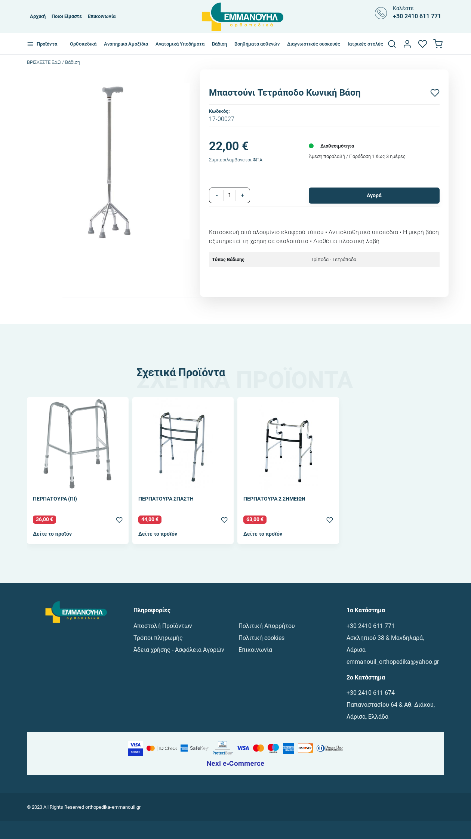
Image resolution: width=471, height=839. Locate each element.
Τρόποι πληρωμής (158, 637)
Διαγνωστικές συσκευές (313, 44)
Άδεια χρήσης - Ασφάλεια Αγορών (178, 649)
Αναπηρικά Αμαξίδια (126, 44)
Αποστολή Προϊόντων (162, 625)
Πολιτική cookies (261, 637)
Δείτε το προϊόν (52, 534)
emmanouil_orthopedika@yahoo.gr (393, 661)
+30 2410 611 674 (371, 692)
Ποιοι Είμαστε (67, 16)
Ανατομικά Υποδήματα (180, 44)
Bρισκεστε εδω (44, 62)
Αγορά (374, 195)
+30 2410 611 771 (371, 625)
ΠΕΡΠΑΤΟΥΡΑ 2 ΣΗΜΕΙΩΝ (274, 499)
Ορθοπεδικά (83, 44)
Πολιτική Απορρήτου (266, 625)
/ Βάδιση (71, 62)
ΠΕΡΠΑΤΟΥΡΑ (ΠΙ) (55, 499)
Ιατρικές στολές (365, 44)
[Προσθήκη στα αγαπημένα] (435, 92)
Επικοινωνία (102, 16)
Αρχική (38, 16)
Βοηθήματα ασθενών (257, 44)
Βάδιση (219, 44)
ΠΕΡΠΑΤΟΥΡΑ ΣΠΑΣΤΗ (166, 499)
